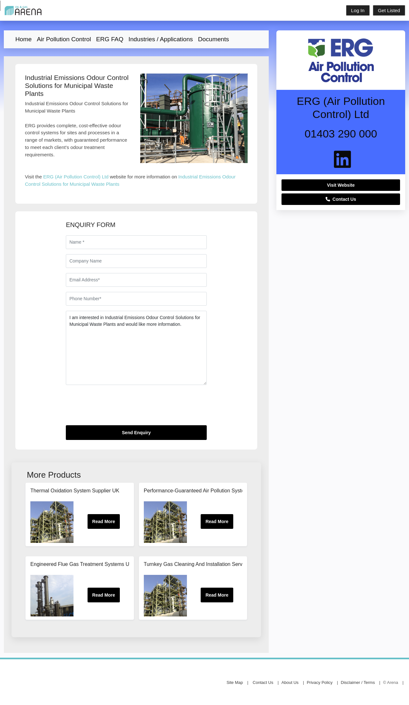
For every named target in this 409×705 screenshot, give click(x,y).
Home (23, 39)
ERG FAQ (109, 39)
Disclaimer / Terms (358, 682)
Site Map (235, 682)
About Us (290, 682)
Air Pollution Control (64, 39)
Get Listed (389, 10)
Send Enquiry (136, 432)
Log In (358, 10)
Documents (213, 39)
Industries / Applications (160, 39)
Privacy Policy (320, 682)
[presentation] (114, 407)
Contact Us (341, 199)
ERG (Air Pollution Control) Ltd (75, 176)
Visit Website (341, 185)
